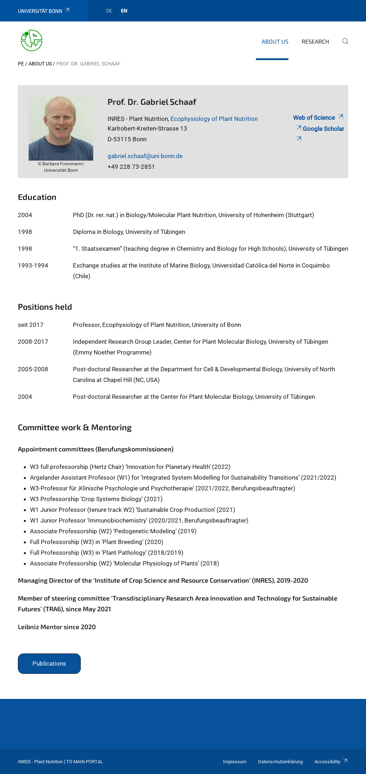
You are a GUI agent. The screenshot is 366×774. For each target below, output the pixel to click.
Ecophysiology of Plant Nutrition (214, 118)
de (109, 11)
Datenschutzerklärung (280, 761)
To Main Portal (84, 761)
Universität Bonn (44, 11)
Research (315, 41)
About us (275, 41)
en (124, 11)
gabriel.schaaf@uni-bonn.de (145, 156)
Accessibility (331, 761)
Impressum (234, 761)
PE (21, 64)
